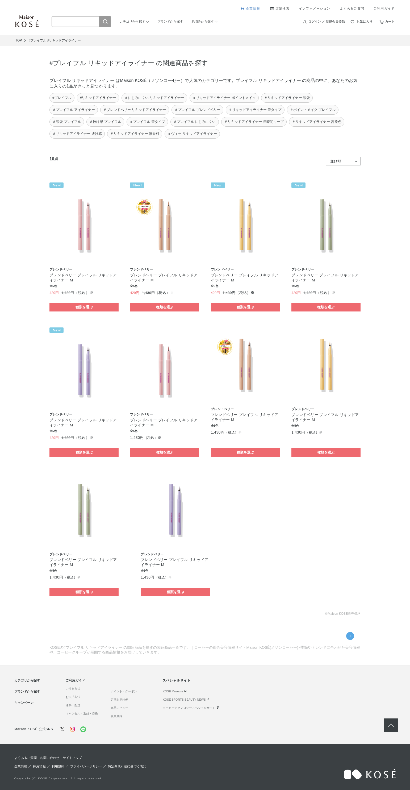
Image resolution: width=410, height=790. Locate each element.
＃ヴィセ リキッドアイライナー (192, 134)
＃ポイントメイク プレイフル (313, 110)
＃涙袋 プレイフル (66, 122)
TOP (18, 40)
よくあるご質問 (352, 8)
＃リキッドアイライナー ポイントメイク (224, 98)
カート (390, 21)
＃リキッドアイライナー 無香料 (135, 134)
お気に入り (365, 21)
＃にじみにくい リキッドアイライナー (154, 98)
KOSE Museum (173, 691)
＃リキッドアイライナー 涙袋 (287, 98)
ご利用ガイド (384, 8)
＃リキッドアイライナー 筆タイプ (255, 110)
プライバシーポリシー (86, 766)
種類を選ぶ (84, 307)
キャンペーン (24, 703)
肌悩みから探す (202, 21)
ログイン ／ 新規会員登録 (326, 21)
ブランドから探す (170, 21)
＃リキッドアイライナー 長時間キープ (254, 122)
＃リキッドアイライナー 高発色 (316, 122)
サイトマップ (72, 758)
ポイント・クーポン (124, 691)
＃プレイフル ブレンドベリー (197, 110)
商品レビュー (119, 707)
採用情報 (39, 766)
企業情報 (253, 8)
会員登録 (116, 716)
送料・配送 (73, 705)
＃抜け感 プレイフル (105, 122)
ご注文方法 (73, 688)
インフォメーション (314, 8)
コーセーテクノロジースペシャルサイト (189, 707)
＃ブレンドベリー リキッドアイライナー (134, 110)
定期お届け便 (119, 699)
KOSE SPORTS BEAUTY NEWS (184, 699)
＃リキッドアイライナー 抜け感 (77, 134)
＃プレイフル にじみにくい (194, 122)
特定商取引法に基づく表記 (127, 766)
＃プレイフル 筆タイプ (147, 122)
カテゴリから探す (132, 21)
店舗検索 (282, 8)
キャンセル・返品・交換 (82, 713)
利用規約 (58, 766)
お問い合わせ (49, 758)
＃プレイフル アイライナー (73, 110)
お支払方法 (73, 696)
